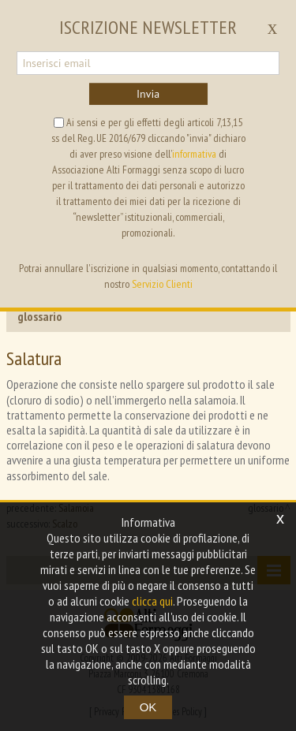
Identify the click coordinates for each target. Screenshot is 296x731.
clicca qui (152, 601)
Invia (148, 94)
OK (148, 707)
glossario (39, 316)
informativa (194, 154)
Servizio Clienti (162, 284)
